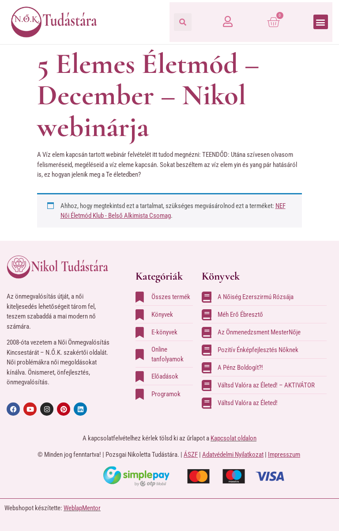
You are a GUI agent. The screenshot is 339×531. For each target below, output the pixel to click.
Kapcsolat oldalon (233, 438)
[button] (183, 22)
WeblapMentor (82, 508)
